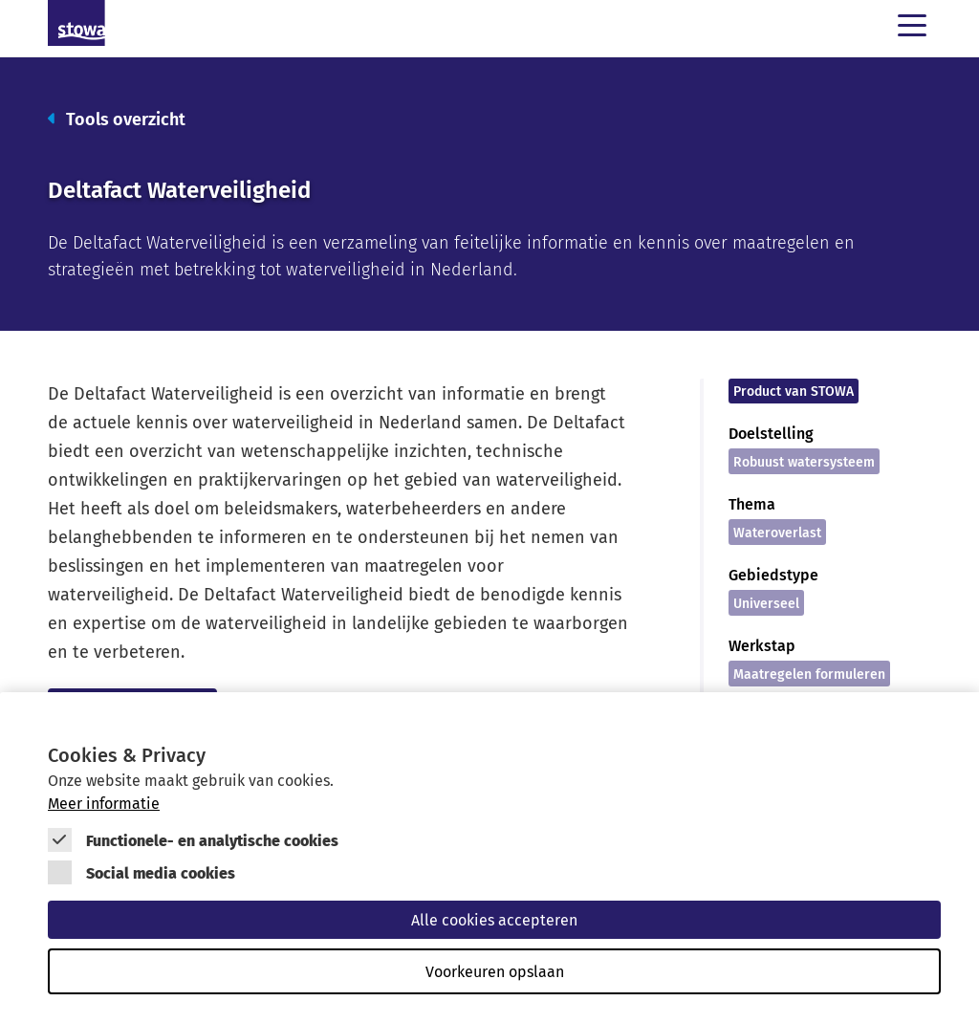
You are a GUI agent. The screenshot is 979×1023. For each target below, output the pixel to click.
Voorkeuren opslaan (494, 971)
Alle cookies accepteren (494, 919)
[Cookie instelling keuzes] (494, 867)
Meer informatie (104, 803)
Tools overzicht (116, 118)
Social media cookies (160, 872)
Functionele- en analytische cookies (212, 840)
